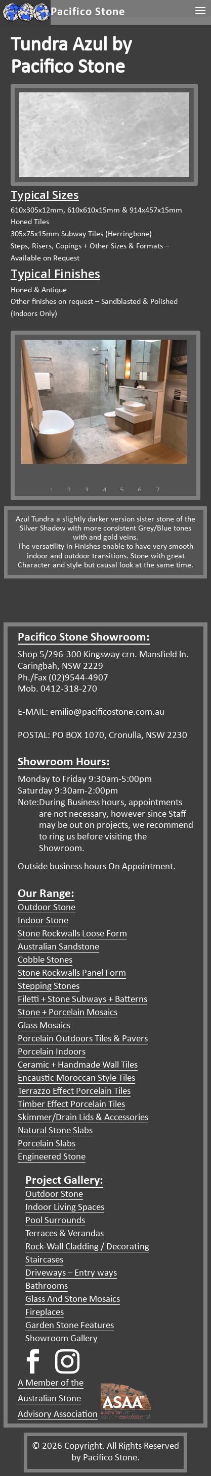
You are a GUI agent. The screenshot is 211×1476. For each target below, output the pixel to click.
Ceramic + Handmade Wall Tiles (78, 1065)
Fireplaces (44, 1312)
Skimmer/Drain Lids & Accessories (83, 1118)
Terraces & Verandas (64, 1234)
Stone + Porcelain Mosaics (67, 1013)
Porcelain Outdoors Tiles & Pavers (83, 1039)
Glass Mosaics (44, 1026)
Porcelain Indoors (52, 1052)
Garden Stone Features (69, 1326)
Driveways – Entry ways (71, 1273)
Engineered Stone (52, 1157)
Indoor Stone (43, 921)
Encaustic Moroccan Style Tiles (76, 1078)
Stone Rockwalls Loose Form (72, 934)
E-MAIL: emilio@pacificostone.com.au (91, 712)
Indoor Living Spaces (64, 1208)
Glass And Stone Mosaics (72, 1299)
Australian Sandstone (58, 947)
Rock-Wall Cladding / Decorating (87, 1247)
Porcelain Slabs (46, 1144)
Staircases (44, 1260)
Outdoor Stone (46, 908)
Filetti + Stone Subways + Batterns (82, 1000)
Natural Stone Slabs (55, 1131)
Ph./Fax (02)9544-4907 (63, 678)
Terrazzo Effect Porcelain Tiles (74, 1091)
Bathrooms (46, 1286)
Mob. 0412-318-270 (57, 689)
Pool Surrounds (55, 1221)
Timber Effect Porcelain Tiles (71, 1105)
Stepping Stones (48, 986)
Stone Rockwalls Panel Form (72, 973)
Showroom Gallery (61, 1339)
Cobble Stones (45, 960)
